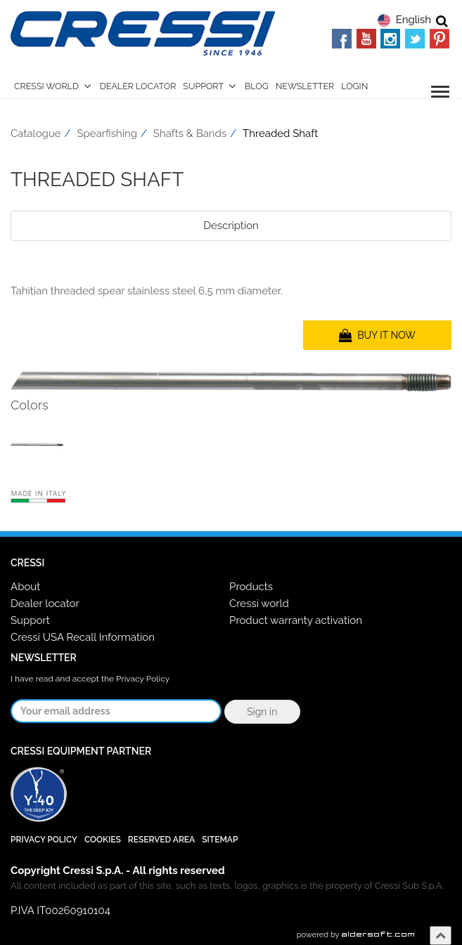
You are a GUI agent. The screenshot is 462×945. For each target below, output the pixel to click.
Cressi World (46, 86)
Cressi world (259, 603)
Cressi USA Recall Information (83, 637)
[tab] (231, 259)
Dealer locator (45, 603)
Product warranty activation (295, 620)
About (25, 586)
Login (354, 86)
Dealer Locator (138, 86)
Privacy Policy (142, 679)
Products (251, 586)
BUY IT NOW (377, 335)
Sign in (262, 711)
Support (203, 86)
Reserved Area (161, 840)
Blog (257, 86)
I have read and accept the (90, 679)
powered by (356, 934)
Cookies (102, 840)
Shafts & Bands (189, 133)
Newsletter (305, 86)
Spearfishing (107, 133)
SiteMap (220, 840)
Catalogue (36, 133)
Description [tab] (231, 225)
